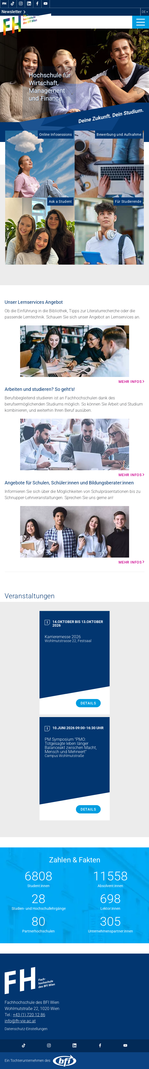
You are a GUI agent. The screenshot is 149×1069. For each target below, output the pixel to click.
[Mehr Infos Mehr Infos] (74, 354)
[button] (140, 22)
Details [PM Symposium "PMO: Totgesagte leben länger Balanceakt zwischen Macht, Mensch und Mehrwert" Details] (88, 809)
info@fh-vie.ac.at (20, 1021)
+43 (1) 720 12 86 (29, 1014)
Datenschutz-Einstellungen (26, 1029)
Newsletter (14, 12)
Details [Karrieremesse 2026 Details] (88, 703)
